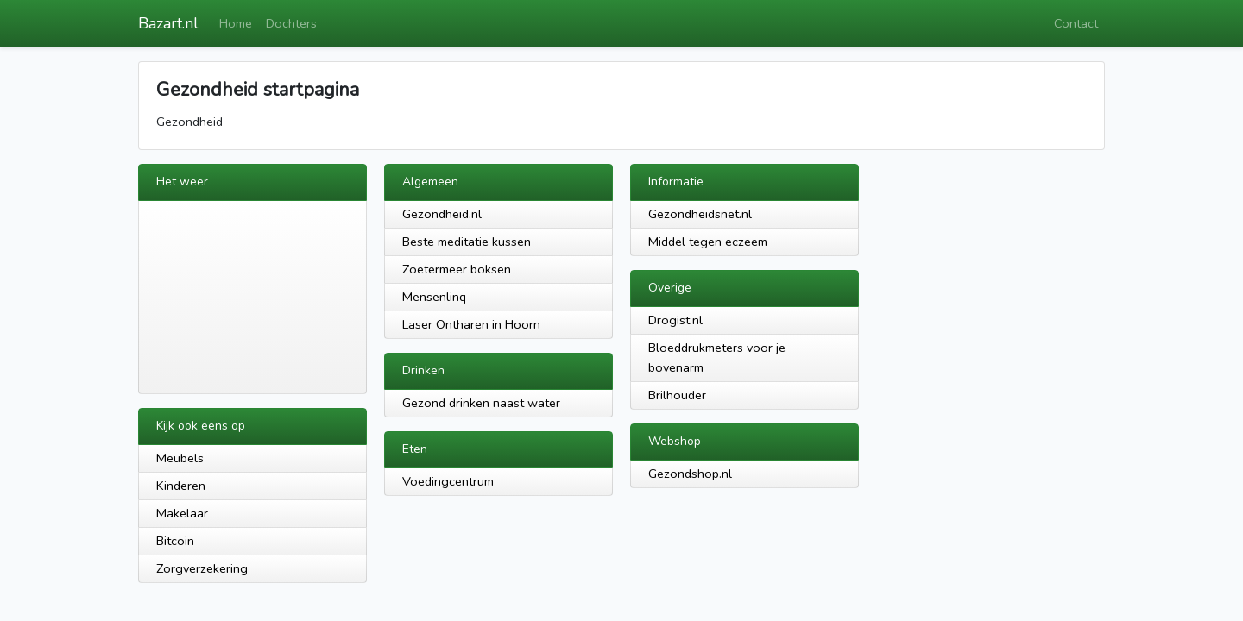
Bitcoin (175, 540)
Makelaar (182, 513)
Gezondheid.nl (442, 214)
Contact (1076, 23)
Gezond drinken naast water (481, 402)
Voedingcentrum (448, 481)
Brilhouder (677, 395)
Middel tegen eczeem (707, 241)
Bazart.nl (168, 23)
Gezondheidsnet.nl (700, 214)
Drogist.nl (675, 320)
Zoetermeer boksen (456, 269)
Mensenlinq (434, 296)
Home (235, 23)
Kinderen (180, 485)
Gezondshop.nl (690, 473)
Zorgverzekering (202, 568)
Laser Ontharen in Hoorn (471, 324)
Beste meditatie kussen (466, 241)
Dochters (291, 23)
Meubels (180, 458)
